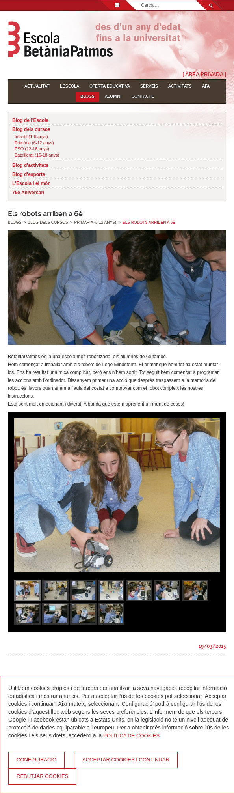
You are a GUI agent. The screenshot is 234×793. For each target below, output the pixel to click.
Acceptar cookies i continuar (125, 760)
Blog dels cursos (31, 129)
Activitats (180, 86)
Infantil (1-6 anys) (31, 136)
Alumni (113, 96)
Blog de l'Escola (30, 120)
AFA (206, 86)
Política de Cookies (131, 736)
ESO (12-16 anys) (32, 148)
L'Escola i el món (31, 183)
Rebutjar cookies (42, 776)
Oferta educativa (109, 86)
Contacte (143, 96)
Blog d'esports (28, 174)
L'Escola (69, 86)
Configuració (36, 760)
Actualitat (37, 86)
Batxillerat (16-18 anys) (37, 155)
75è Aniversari (28, 192)
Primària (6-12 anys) (34, 142)
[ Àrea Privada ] (204, 74)
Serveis (149, 86)
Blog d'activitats (30, 165)
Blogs (87, 96)
